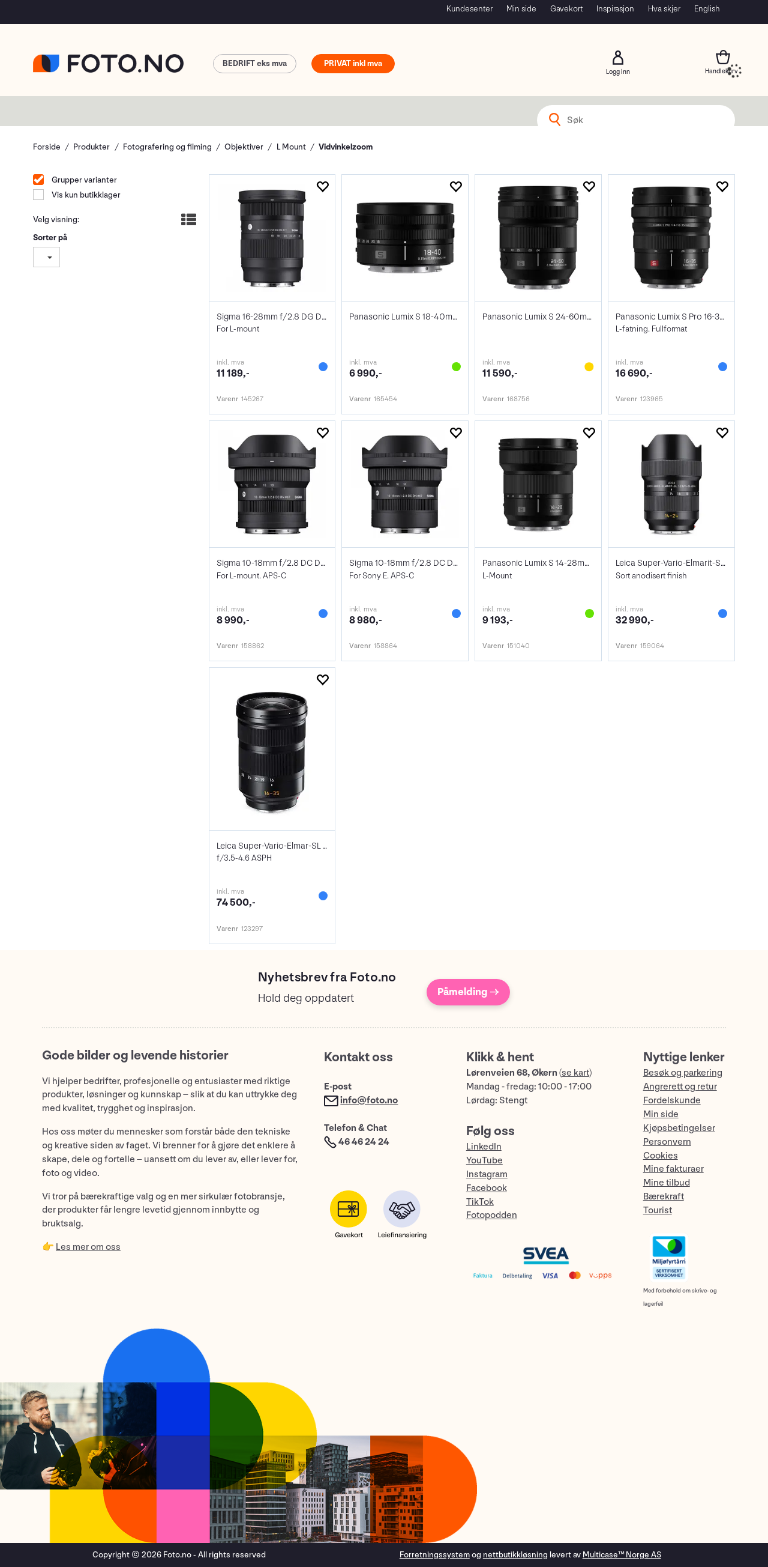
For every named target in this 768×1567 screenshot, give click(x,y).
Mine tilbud (666, 1183)
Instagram (487, 1174)
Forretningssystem (435, 1555)
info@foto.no (369, 1100)
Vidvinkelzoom (346, 147)
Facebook (486, 1188)
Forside (47, 147)
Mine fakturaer (673, 1169)
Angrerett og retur (680, 1087)
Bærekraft (663, 1196)
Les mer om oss (88, 1247)
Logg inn (618, 57)
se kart (575, 1073)
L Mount (291, 147)
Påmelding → (468, 992)
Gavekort (566, 9)
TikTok (480, 1202)
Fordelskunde (672, 1100)
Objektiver (243, 147)
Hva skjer (664, 9)
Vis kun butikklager (85, 195)
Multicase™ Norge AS (622, 1555)
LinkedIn (484, 1147)
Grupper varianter (83, 180)
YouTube (484, 1160)
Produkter (91, 147)
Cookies (660, 1156)
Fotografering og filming (167, 147)
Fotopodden (491, 1215)
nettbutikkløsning (515, 1555)
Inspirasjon (615, 9)
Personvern (667, 1142)
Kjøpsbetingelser (679, 1128)
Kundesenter (469, 9)
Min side (521, 9)
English (707, 9)
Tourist (657, 1210)
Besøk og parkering (682, 1073)
